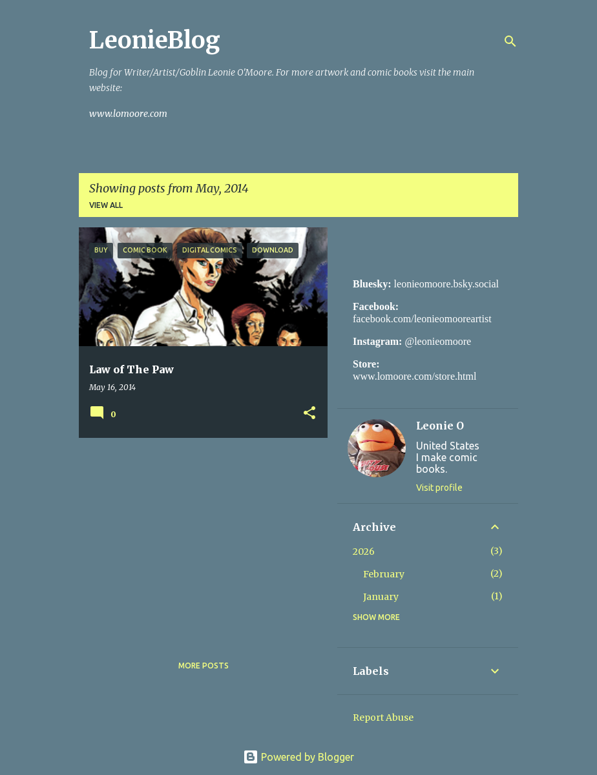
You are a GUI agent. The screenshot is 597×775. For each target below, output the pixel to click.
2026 (364, 551)
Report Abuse (383, 717)
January (381, 597)
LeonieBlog (154, 40)
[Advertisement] (198, 538)
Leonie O (440, 425)
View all (106, 205)
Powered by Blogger (298, 757)
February (383, 574)
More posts (203, 665)
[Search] (510, 41)
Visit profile (439, 487)
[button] (309, 413)
